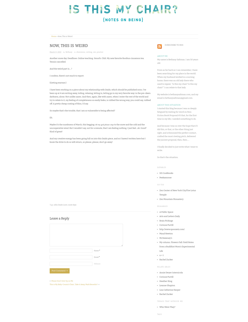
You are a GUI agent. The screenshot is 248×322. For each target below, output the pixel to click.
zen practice (98, 52)
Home (53, 36)
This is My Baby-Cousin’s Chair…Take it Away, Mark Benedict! (74, 284)
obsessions (80, 52)
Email (97, 257)
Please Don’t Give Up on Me (62, 281)
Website (97, 264)
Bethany (69, 52)
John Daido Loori (60, 205)
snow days (72, 205)
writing (89, 52)
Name (97, 251)
